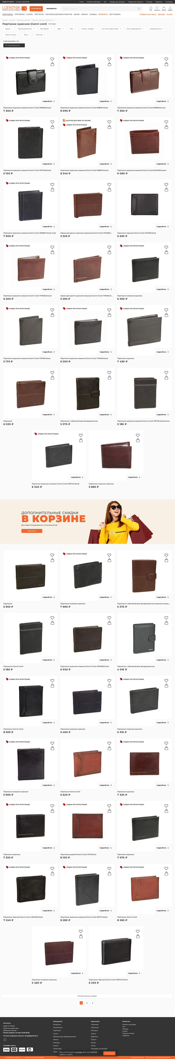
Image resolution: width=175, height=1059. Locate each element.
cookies (78, 1052)
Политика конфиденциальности (158, 1057)
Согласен (109, 1053)
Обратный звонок (9, 1030)
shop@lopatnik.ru (31, 1036)
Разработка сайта (137, 1057)
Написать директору (10, 1028)
